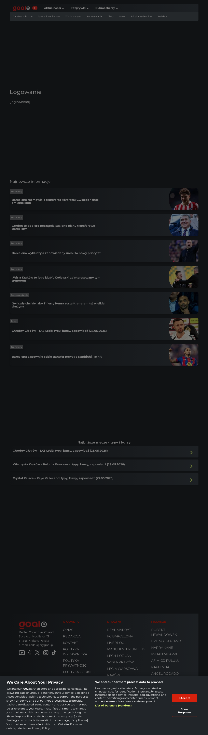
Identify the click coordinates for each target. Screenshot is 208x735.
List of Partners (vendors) (113, 705)
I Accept (185, 698)
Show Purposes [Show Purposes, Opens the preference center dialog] (184, 710)
